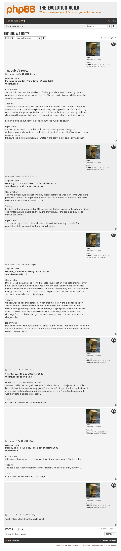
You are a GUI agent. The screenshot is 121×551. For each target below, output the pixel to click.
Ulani (88, 57)
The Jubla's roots (16, 33)
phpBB (87, 545)
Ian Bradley (69, 545)
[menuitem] (22, 21)
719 (92, 63)
